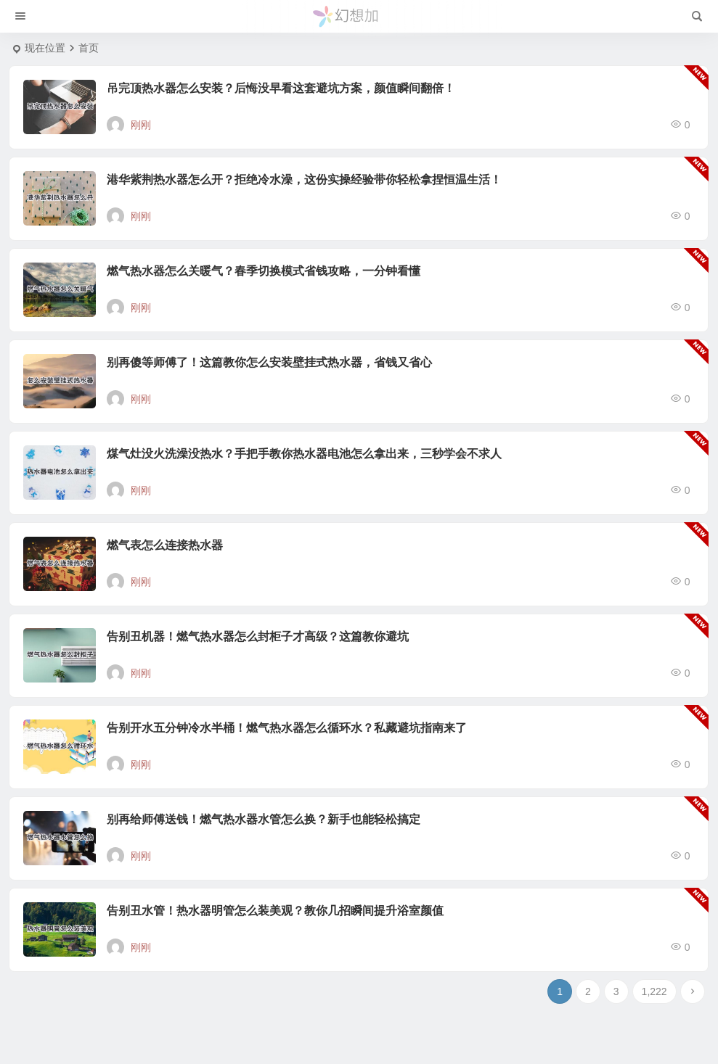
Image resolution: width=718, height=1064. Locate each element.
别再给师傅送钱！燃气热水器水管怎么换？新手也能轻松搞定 (263, 819)
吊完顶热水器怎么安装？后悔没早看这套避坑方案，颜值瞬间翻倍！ (281, 88)
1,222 (654, 991)
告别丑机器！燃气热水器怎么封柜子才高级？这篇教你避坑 (258, 636)
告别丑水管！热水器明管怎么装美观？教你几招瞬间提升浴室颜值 (275, 910)
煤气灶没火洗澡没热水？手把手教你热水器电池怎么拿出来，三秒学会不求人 (304, 454)
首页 (88, 48)
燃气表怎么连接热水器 (165, 545)
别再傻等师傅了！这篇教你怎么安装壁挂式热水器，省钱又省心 (269, 362)
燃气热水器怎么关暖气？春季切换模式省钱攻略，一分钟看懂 (263, 271)
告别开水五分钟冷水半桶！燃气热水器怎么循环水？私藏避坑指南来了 (287, 728)
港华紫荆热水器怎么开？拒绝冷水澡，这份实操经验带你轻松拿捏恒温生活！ (304, 179)
